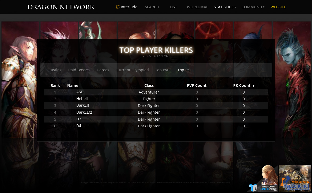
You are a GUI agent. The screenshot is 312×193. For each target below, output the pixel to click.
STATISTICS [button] (225, 6)
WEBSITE (278, 6)
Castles (54, 69)
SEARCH (152, 6)
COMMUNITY (253, 6)
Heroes (103, 69)
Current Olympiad (132, 69)
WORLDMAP (197, 6)
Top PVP (162, 69)
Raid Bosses (79, 69)
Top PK (184, 69)
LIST (173, 6)
